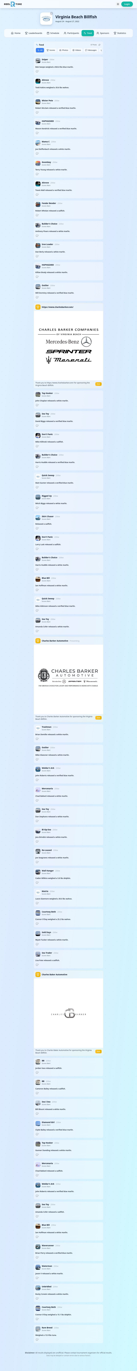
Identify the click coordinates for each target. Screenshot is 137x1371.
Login (127, 4)
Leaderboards (33, 33)
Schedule (53, 33)
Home (15, 33)
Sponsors (102, 33)
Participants (71, 33)
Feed (88, 33)
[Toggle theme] (118, 4)
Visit (98, 384)
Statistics (120, 33)
